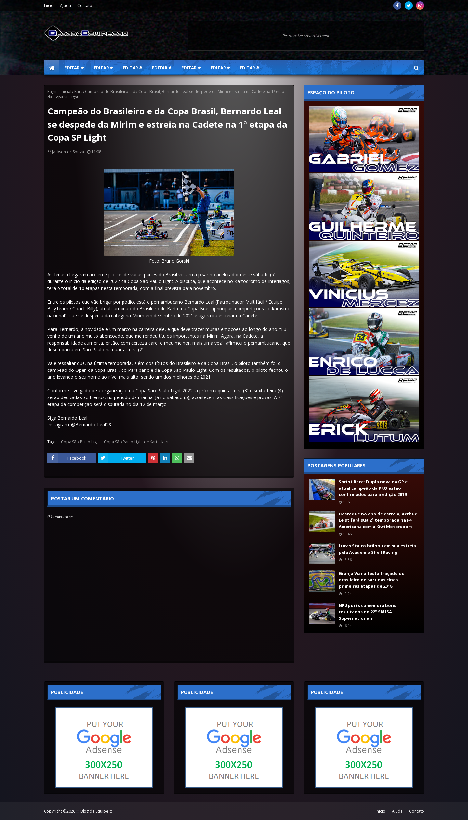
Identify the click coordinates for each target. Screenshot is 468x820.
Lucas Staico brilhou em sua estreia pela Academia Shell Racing (377, 549)
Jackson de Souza (68, 152)
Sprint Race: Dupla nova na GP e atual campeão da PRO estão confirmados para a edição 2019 (373, 488)
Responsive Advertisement (305, 36)
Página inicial (59, 91)
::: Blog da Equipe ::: (94, 811)
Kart (78, 91)
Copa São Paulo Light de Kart (130, 442)
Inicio (49, 5)
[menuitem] (51, 67)
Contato (84, 5)
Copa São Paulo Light (80, 442)
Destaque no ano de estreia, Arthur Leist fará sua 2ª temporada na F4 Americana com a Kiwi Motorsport (378, 520)
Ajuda (65, 5)
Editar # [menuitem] (74, 68)
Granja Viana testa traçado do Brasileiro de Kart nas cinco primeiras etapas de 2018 (372, 579)
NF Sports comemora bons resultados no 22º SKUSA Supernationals (367, 612)
